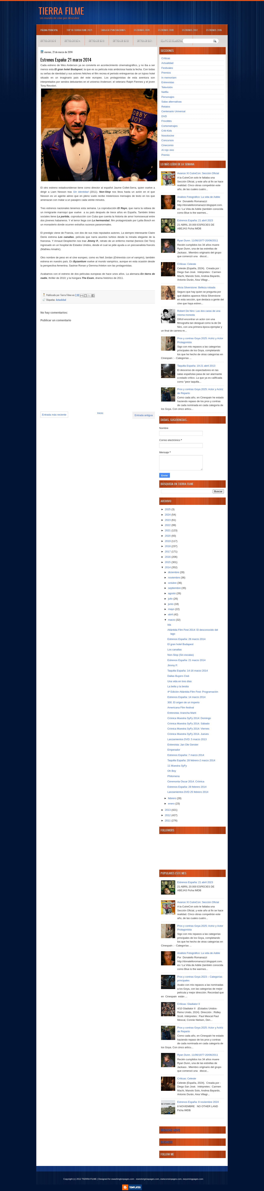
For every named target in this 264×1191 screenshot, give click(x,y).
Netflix (165, 92)
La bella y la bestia (178, 686)
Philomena (173, 776)
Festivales (167, 67)
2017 (168, 551)
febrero (172, 798)
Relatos (165, 106)
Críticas (165, 58)
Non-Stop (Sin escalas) (180, 654)
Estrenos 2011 (144, 40)
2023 (168, 519)
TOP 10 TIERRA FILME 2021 (79, 30)
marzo (172, 619)
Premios (166, 72)
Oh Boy (171, 770)
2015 (168, 562)
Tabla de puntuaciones (113, 30)
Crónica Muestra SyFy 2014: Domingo (189, 718)
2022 (168, 525)
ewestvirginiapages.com (147, 1179)
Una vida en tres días (179, 681)
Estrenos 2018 (166, 30)
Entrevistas (167, 82)
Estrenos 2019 (142, 30)
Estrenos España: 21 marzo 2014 (186, 660)
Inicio (100, 413)
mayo (171, 609)
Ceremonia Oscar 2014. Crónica (185, 781)
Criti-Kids (166, 130)
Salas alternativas (171, 101)
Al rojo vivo (167, 150)
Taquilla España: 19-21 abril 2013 (196, 365)
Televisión (167, 87)
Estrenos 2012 (121, 40)
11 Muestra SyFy (177, 765)
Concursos (167, 140)
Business (166, 1142)
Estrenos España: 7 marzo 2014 (185, 755)
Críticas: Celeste (186, 263)
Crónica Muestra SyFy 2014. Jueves (188, 733)
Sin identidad (81, 191)
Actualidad (61, 299)
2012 (168, 815)
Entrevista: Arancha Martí (181, 712)
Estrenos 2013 (96, 40)
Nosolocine (167, 135)
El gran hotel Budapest (180, 644)
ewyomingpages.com (193, 1179)
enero (171, 803)
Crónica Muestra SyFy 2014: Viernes (188, 728)
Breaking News (170, 1129)
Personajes (167, 96)
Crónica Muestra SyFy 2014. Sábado (188, 723)
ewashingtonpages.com (122, 1179)
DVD (164, 116)
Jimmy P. (172, 665)
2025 (168, 509)
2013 (168, 809)
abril (171, 614)
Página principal (49, 30)
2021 (168, 530)
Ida (169, 624)
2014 (168, 567)
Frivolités (166, 121)
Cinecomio (167, 145)
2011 (168, 820)
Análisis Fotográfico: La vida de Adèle (198, 196)
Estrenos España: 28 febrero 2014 (186, 786)
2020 (168, 535)
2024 (168, 514)
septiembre (175, 588)
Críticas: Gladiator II (188, 1003)
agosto (172, 593)
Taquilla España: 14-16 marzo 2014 (187, 670)
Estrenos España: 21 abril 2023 (195, 220)
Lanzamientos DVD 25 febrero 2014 (187, 791)
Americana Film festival (180, 707)
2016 (168, 556)
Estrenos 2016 (214, 30)
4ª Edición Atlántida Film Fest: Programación (192, 691)
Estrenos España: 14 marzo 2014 (186, 697)
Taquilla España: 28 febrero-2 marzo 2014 (191, 760)
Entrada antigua (144, 415)
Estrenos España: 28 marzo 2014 (186, 639)
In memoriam (168, 77)
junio (171, 604)
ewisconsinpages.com (171, 1179)
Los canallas (174, 649)
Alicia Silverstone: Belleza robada (196, 287)
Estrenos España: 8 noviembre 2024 (198, 1101)
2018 (168, 546)
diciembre (174, 572)
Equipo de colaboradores (174, 40)
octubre (172, 582)
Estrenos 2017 (190, 30)
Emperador (173, 749)
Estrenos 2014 (72, 40)
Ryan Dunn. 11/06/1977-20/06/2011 (197, 240)
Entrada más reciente (54, 414)
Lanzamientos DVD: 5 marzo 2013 (187, 739)
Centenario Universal (173, 111)
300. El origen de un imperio (183, 702)
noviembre (174, 577)
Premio (165, 154)
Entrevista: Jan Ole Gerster (182, 744)
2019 (168, 541)
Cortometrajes (169, 125)
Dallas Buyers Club (178, 675)
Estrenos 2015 (48, 40)
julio (170, 598)
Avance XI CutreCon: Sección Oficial (198, 173)
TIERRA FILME (61, 10)
